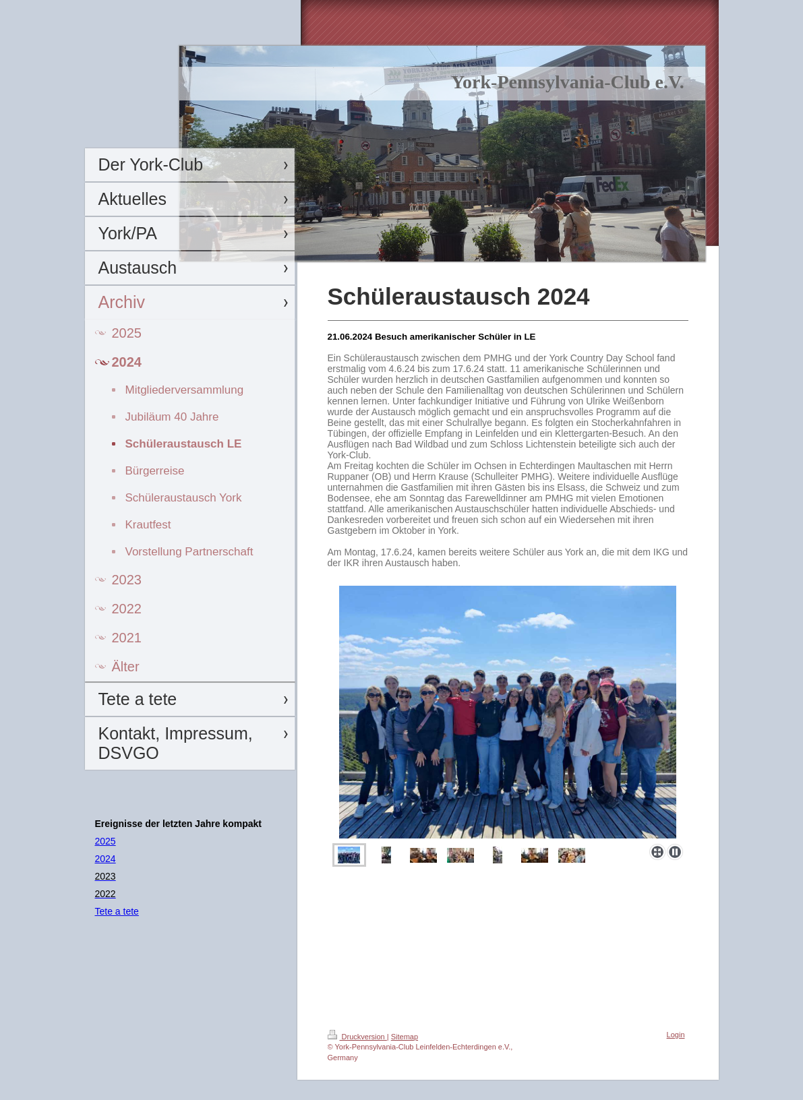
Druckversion (357, 1037)
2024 (105, 858)
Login (676, 1035)
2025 (105, 841)
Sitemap (404, 1037)
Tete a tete (117, 911)
